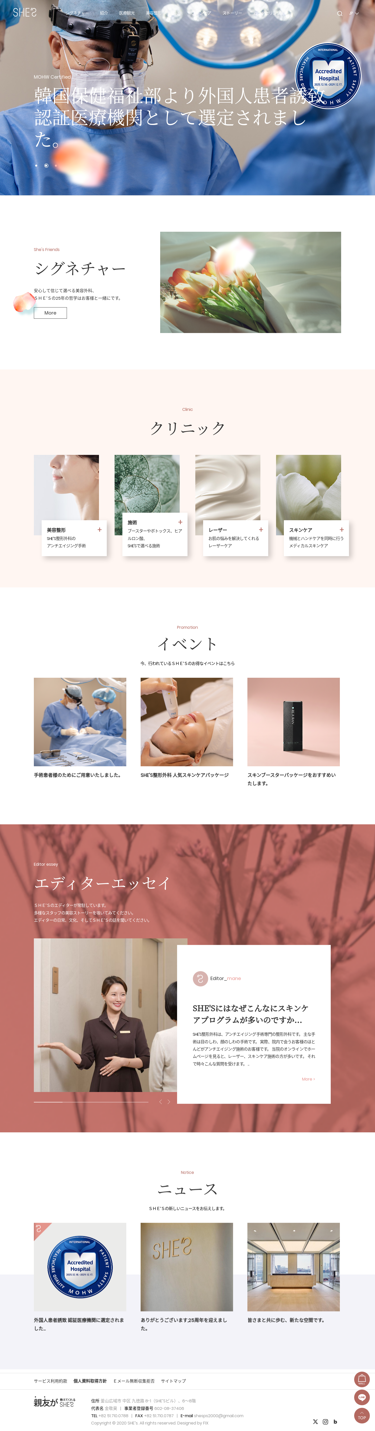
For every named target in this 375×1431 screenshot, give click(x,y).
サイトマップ (173, 1381)
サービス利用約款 (50, 1381)
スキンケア (201, 13)
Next (364, 97)
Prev (10, 97)
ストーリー (232, 13)
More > (308, 1079)
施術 (176, 13)
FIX (206, 1423)
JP (354, 13)
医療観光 (127, 13)
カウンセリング (266, 13)
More (50, 313)
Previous (161, 1102)
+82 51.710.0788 (113, 1416)
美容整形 (153, 13)
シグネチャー (77, 13)
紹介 (104, 13)
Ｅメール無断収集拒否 (134, 1381)
